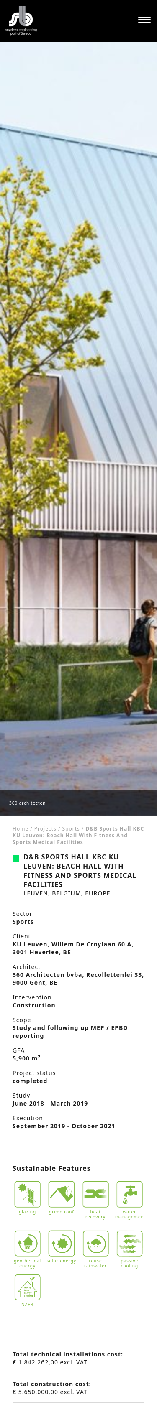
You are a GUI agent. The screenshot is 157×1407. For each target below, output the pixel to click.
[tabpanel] (78, 429)
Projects (45, 828)
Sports (71, 828)
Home (20, 828)
